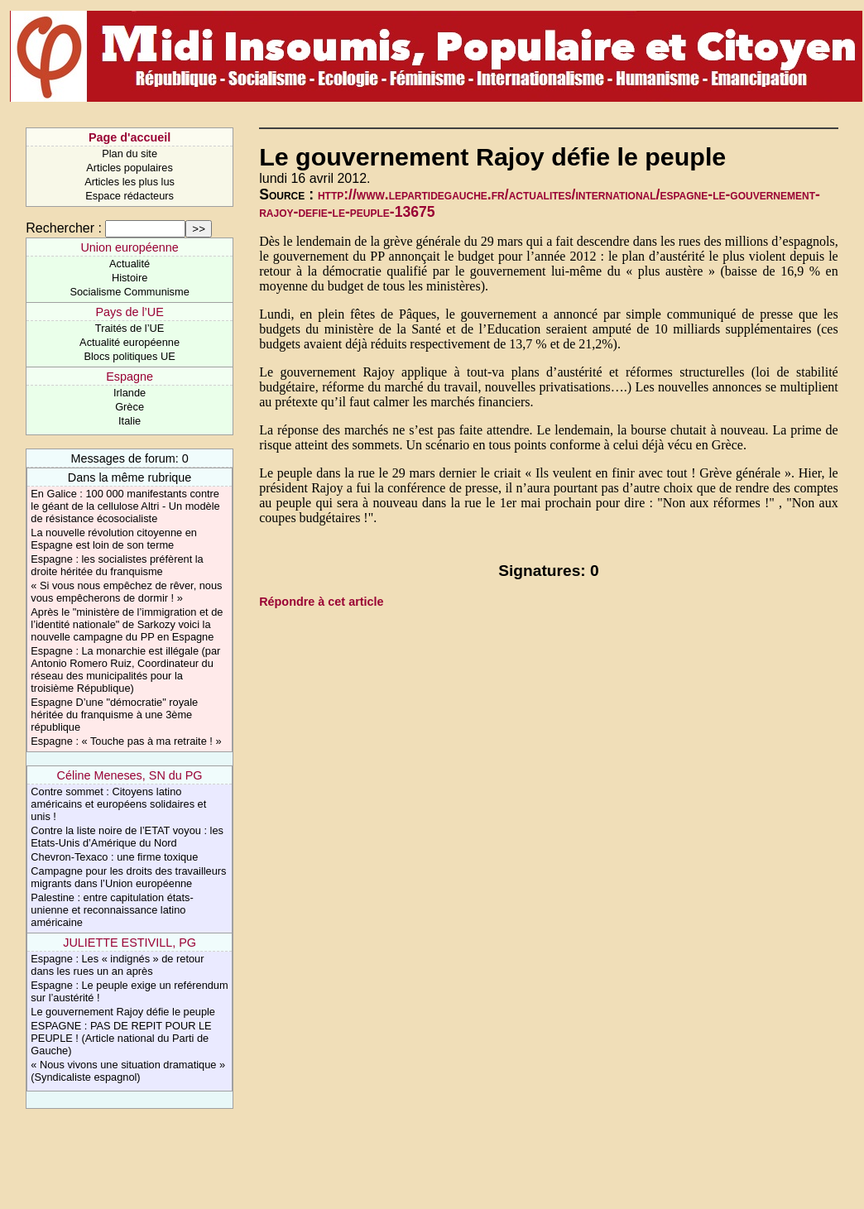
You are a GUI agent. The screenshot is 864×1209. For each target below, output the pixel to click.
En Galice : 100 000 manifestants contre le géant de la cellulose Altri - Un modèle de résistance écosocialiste (125, 506)
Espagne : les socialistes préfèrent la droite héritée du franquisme (117, 565)
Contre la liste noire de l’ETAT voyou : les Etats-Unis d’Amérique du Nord (127, 836)
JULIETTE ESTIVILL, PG (129, 942)
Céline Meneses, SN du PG (130, 775)
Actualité (129, 263)
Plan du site (129, 153)
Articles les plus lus (129, 181)
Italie (129, 421)
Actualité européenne (129, 342)
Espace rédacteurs (129, 196)
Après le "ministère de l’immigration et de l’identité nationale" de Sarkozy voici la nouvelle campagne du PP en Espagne (127, 624)
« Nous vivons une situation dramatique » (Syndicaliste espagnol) (128, 1070)
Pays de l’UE (129, 312)
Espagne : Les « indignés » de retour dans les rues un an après (117, 964)
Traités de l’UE (129, 328)
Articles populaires (129, 167)
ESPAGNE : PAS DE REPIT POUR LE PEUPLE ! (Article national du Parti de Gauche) (121, 1038)
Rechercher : (64, 228)
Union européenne (129, 247)
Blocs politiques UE (129, 356)
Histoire (129, 277)
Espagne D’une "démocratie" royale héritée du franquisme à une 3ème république (114, 714)
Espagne (129, 376)
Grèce (129, 407)
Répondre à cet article (321, 601)
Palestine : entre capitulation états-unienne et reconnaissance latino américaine (112, 909)
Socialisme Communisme (129, 291)
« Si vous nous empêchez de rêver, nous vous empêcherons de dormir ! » (126, 591)
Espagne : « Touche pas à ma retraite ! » (126, 741)
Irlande (129, 392)
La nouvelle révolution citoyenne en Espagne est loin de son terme (114, 538)
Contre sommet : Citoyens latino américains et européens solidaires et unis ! (118, 804)
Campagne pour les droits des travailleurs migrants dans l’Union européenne (128, 877)
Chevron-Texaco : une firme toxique (114, 857)
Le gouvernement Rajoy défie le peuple (123, 1011)
